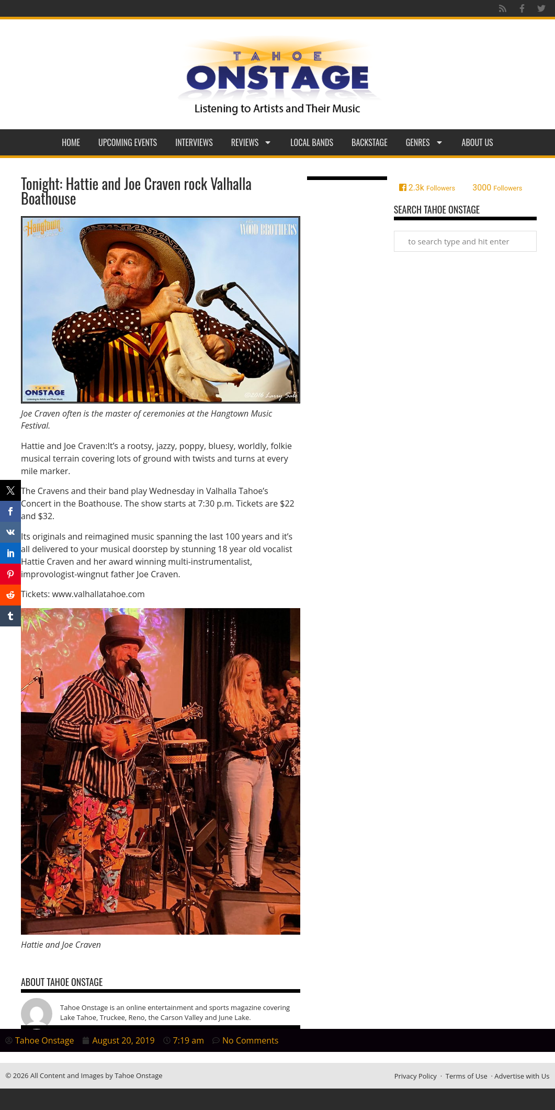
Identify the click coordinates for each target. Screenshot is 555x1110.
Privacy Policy (415, 1076)
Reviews (252, 142)
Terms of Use (467, 1076)
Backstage (370, 142)
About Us (477, 142)
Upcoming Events (127, 142)
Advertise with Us (521, 1076)
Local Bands (311, 142)
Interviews (194, 142)
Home (71, 142)
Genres (425, 142)
